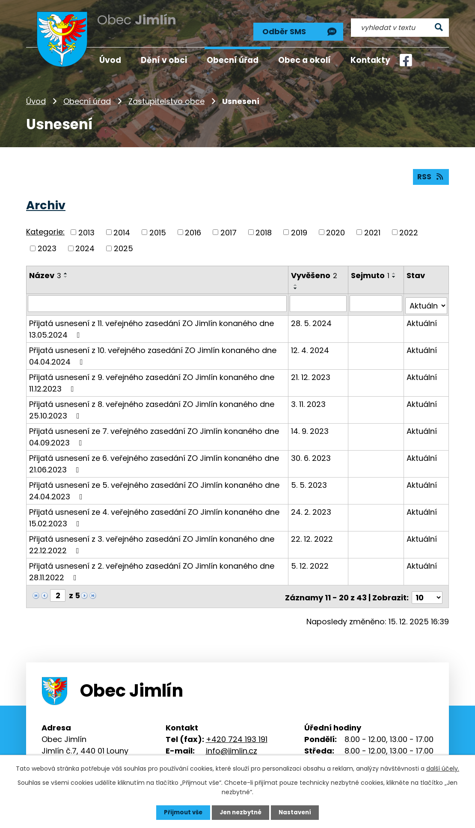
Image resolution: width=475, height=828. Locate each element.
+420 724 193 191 (236, 731)
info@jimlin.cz (231, 742)
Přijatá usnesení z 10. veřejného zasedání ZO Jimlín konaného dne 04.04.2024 (152, 350)
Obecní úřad (87, 96)
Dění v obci (164, 60)
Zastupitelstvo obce (166, 96)
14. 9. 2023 (310, 425)
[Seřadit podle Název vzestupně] (66, 270)
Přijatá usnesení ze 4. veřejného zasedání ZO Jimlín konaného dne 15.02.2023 (154, 512)
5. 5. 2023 (309, 479)
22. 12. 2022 (312, 533)
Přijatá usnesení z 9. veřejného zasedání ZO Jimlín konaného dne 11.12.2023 (151, 377)
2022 (408, 229)
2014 (121, 229)
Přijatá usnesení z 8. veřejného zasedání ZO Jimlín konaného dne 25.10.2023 (151, 404)
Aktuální (422, 317)
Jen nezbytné (240, 812)
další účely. (442, 768)
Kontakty (370, 60)
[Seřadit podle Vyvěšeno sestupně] (296, 285)
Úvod (36, 96)
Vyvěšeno (314, 272)
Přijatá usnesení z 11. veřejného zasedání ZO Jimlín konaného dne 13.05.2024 (151, 323)
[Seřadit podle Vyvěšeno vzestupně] (296, 282)
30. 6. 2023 (311, 452)
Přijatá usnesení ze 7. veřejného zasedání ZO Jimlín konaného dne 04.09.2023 (154, 431)
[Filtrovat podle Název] (157, 300)
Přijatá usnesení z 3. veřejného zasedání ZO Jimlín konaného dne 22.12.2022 (151, 539)
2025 (123, 245)
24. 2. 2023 (311, 506)
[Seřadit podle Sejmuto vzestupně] (394, 270)
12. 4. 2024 (310, 344)
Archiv (45, 202)
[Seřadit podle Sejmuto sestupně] (394, 274)
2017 (228, 229)
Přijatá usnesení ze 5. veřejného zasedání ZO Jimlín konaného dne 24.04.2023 (154, 485)
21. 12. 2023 (311, 371)
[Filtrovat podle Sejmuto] (376, 300)
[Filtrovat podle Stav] (426, 300)
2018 (263, 229)
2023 (47, 245)
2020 (335, 229)
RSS (430, 173)
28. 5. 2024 (311, 317)
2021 (372, 229)
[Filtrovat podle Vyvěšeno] (318, 300)
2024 (85, 245)
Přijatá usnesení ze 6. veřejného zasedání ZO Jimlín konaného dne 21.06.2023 (154, 458)
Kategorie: (45, 228)
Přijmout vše (180, 812)
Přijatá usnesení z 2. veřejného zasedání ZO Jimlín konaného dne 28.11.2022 (151, 566)
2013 (86, 229)
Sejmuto (370, 272)
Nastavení (297, 812)
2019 (299, 229)
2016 (193, 229)
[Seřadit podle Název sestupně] (66, 274)
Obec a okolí (304, 60)
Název (45, 272)
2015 (157, 229)
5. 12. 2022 (310, 560)
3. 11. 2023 (308, 398)
